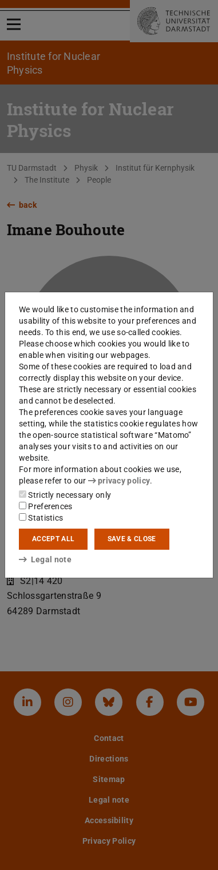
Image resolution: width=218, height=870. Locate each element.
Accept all (53, 539)
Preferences (46, 506)
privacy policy (119, 480)
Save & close (132, 539)
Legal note (45, 559)
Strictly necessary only (65, 495)
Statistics (41, 517)
